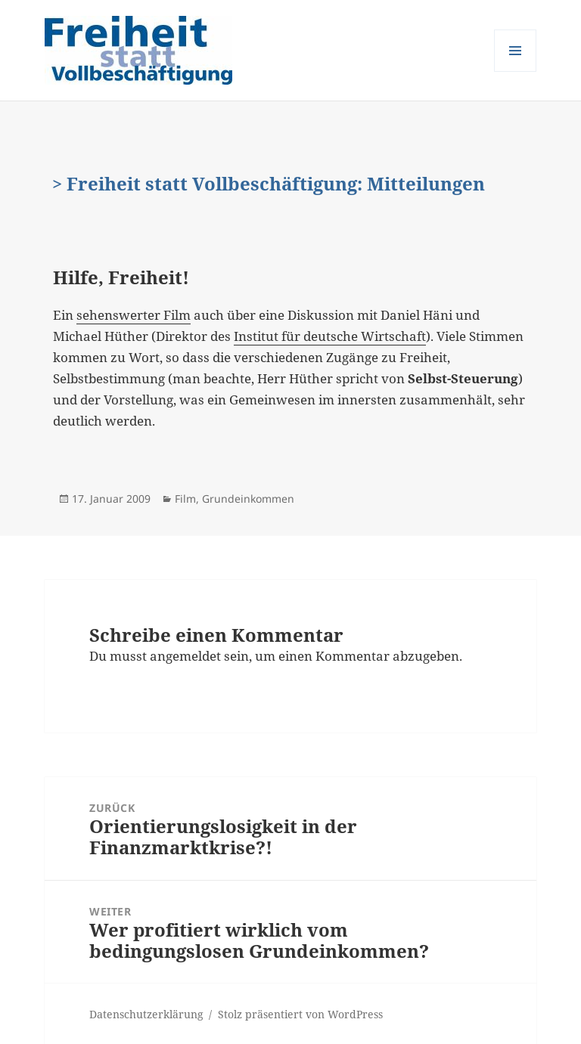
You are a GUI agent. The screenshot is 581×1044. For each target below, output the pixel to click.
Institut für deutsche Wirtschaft (330, 336)
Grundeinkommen (248, 498)
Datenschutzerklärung (146, 1014)
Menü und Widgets (515, 71)
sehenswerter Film (133, 315)
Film (185, 498)
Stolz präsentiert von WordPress (300, 1014)
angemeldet (185, 656)
